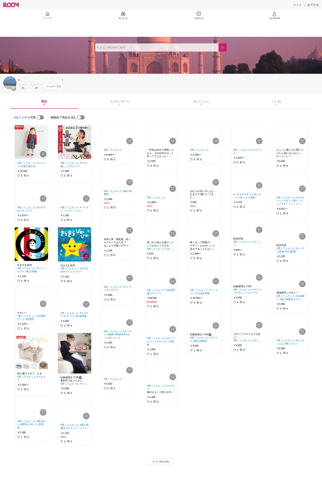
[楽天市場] (313, 5)
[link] (31, 142)
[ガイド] (297, 5)
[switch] (40, 117)
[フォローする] (54, 86)
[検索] (222, 47)
